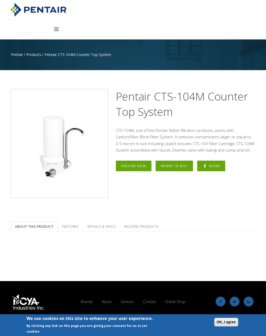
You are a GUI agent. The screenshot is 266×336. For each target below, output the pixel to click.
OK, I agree (226, 322)
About (107, 301)
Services (127, 301)
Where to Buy (174, 166)
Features (70, 226)
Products (33, 54)
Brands (87, 301)
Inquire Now (133, 166)
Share (211, 166)
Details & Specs (102, 226)
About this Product (34, 226)
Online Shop (175, 301)
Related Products (141, 226)
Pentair (17, 54)
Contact (149, 301)
